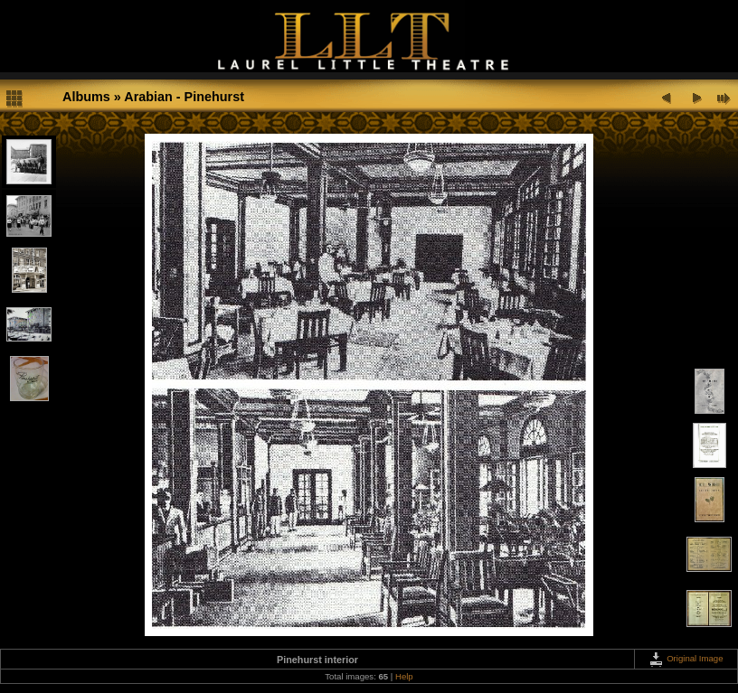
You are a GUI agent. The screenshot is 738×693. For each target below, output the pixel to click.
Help (404, 676)
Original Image (685, 658)
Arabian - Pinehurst (184, 96)
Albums (86, 96)
